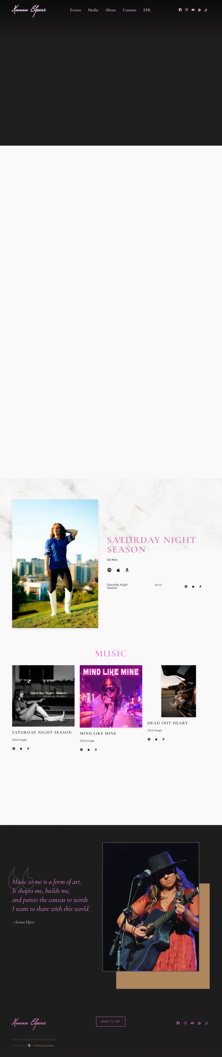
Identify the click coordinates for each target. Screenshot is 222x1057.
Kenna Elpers (28, 12)
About (110, 9)
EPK (147, 9)
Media (93, 9)
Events (75, 9)
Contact (129, 9)
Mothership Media (44, 1045)
